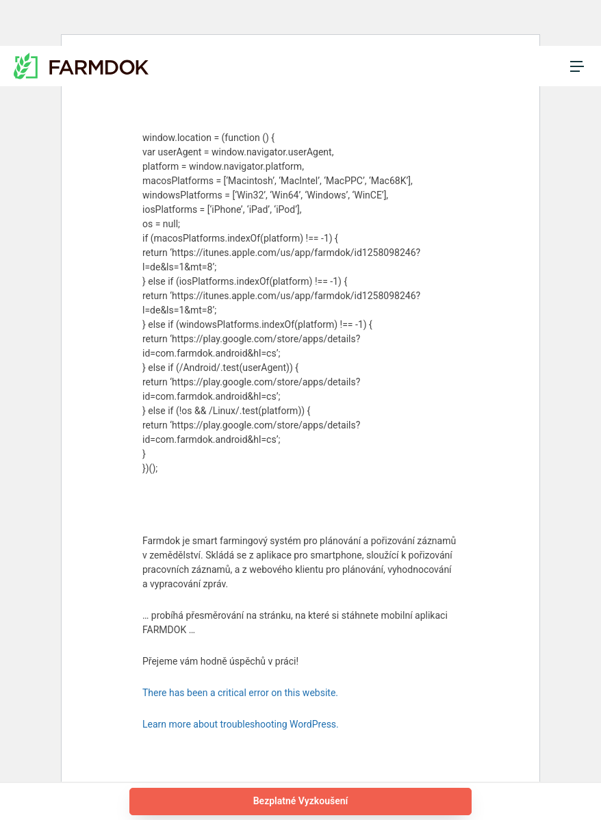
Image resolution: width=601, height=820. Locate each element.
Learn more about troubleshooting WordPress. (240, 724)
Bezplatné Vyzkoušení (300, 800)
